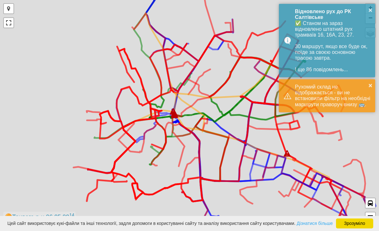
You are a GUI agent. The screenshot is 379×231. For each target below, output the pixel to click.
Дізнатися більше (315, 223)
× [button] (370, 10)
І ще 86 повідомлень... (321, 69)
